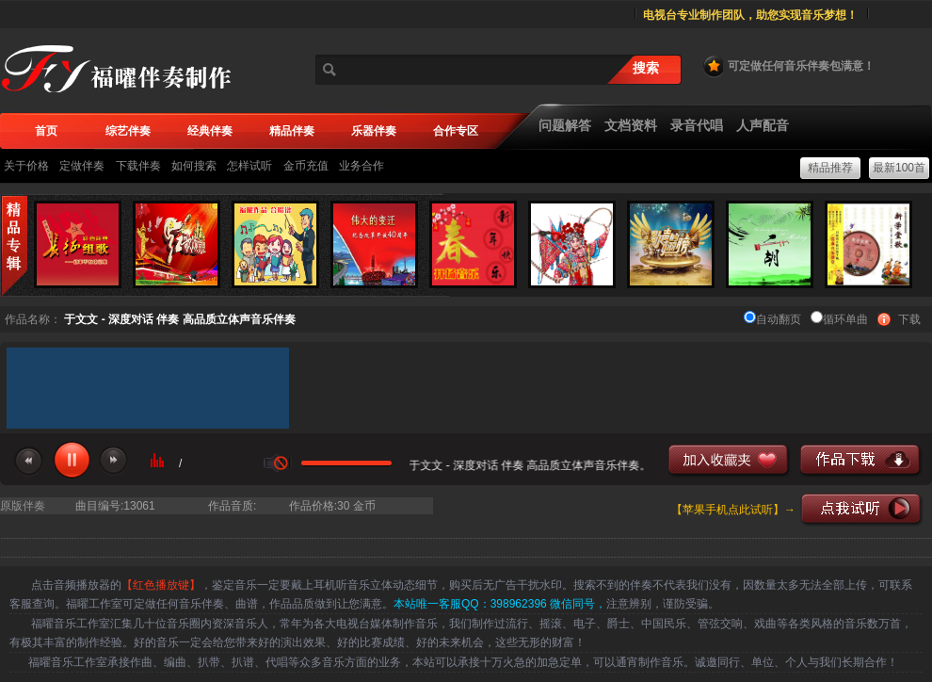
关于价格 (26, 165)
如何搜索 (194, 165)
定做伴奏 (81, 165)
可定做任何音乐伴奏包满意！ (788, 66)
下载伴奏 (138, 165)
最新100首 (899, 167)
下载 (909, 319)
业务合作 (361, 165)
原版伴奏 (22, 505)
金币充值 (306, 165)
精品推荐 (830, 167)
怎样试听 (249, 165)
